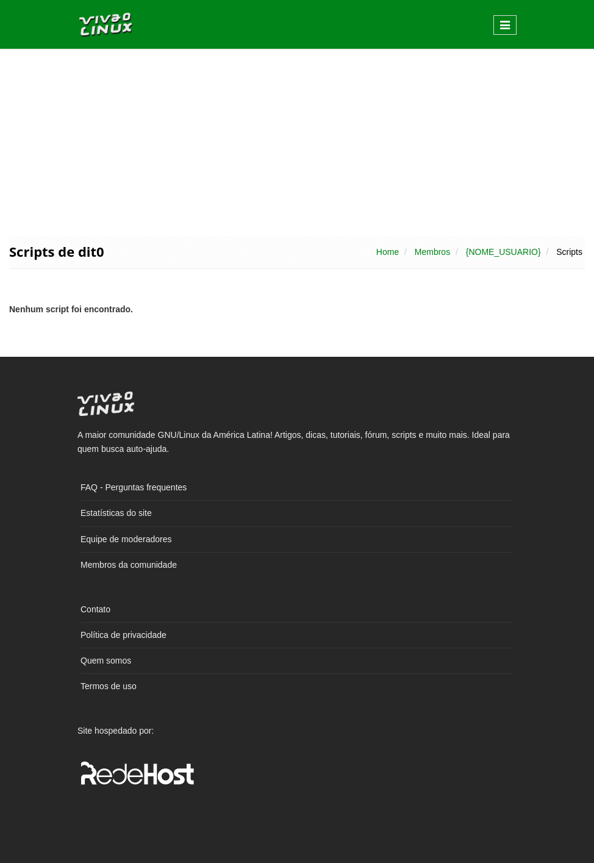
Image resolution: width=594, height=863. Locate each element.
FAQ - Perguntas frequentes (134, 487)
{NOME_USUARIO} (503, 252)
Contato (95, 609)
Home (387, 252)
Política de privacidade (123, 635)
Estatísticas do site (116, 513)
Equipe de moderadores (126, 539)
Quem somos (106, 660)
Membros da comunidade (129, 565)
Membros (432, 252)
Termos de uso (109, 686)
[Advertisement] (297, 141)
